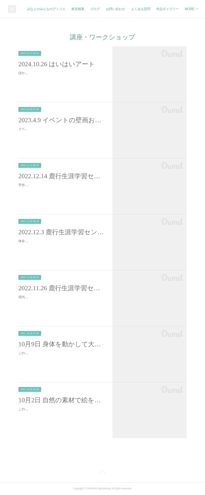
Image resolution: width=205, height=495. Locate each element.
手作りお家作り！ (31, 185)
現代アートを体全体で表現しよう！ (44, 297)
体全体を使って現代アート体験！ (42, 241)
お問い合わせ (143, 9)
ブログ (122, 9)
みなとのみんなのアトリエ (73, 9)
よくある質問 (168, 9)
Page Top (102, 472)
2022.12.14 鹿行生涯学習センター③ (62, 176)
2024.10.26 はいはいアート (56, 64)
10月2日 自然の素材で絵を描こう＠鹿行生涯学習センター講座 (62, 400)
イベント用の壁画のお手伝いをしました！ (48, 129)
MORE (188, 9)
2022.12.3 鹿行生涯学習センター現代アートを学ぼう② (62, 232)
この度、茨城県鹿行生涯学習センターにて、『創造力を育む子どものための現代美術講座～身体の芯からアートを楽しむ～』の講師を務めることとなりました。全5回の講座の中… (61, 358)
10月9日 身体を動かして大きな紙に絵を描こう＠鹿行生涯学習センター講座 (62, 344)
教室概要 (105, 9)
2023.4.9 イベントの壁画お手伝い (62, 120)
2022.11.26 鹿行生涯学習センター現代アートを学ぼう (62, 288)
